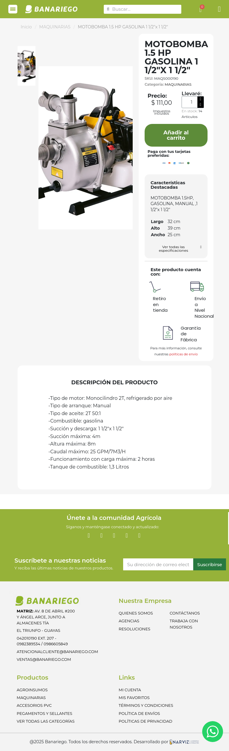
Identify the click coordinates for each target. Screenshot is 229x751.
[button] (176, 135)
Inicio (26, 27)
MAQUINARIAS (55, 27)
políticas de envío (183, 354)
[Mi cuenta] (219, 9)
